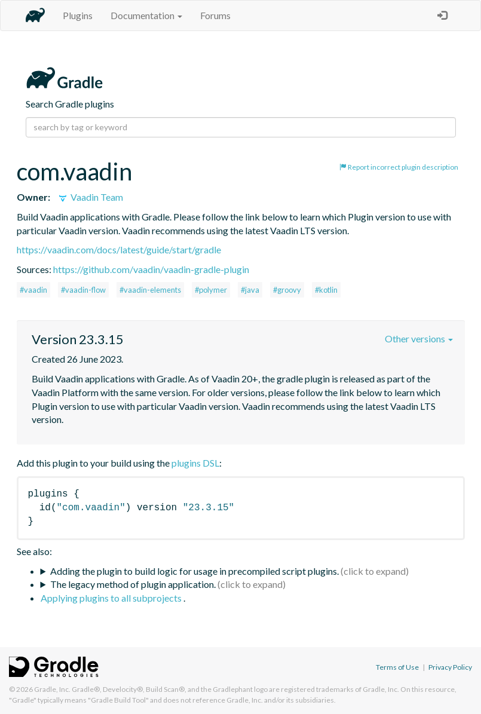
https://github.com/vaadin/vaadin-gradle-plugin (151, 269)
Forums (215, 15)
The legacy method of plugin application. (133, 584)
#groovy (287, 290)
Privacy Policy (450, 667)
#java (250, 290)
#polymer (211, 290)
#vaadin (33, 290)
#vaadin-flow (83, 290)
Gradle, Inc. (52, 689)
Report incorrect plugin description (398, 167)
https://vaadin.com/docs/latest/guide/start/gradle (119, 249)
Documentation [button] (146, 15)
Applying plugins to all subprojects (112, 597)
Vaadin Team (90, 197)
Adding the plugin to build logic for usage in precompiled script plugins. (194, 571)
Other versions (419, 338)
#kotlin (326, 290)
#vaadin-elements (150, 290)
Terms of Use (397, 667)
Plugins (78, 15)
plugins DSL (195, 462)
